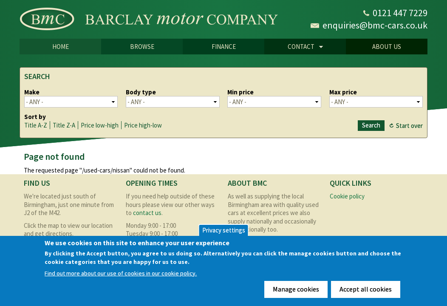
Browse (142, 46)
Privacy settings (223, 230)
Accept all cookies (365, 289)
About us (386, 46)
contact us (147, 213)
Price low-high (100, 125)
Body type (141, 92)
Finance (224, 46)
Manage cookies (296, 289)
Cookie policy (347, 196)
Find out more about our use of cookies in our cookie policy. (121, 273)
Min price (240, 92)
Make (32, 92)
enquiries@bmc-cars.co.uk (375, 25)
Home (60, 46)
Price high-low (143, 125)
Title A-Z (35, 125)
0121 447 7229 (400, 13)
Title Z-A (64, 125)
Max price (343, 92)
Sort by (35, 117)
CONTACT (293, 47)
